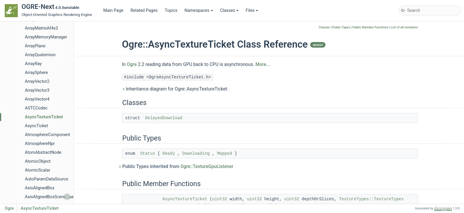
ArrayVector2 (37, 81)
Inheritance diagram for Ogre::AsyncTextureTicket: (175, 89)
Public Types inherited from (177, 166)
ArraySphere (36, 72)
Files (252, 10)
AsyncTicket (36, 125)
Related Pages (144, 10)
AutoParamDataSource (46, 179)
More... (262, 64)
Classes (229, 10)
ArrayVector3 (37, 90)
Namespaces (198, 10)
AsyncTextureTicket (44, 117)
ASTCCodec (36, 108)
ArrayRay (33, 63)
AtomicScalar (37, 170)
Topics (171, 10)
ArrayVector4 (37, 99)
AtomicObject (38, 161)
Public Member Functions (370, 27)
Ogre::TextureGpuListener (207, 166)
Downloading (196, 153)
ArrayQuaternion (40, 54)
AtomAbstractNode (43, 152)
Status (147, 153)
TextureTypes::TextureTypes (371, 199)
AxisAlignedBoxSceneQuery (51, 196)
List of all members (404, 27)
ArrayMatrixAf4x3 (41, 28)
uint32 (219, 199)
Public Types (341, 27)
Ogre (132, 64)
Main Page (113, 10)
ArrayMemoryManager (46, 37)
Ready (168, 153)
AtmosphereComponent (47, 134)
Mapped (224, 153)
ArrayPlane (35, 46)
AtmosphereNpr (40, 143)
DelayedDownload (163, 118)
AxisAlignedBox (39, 188)
